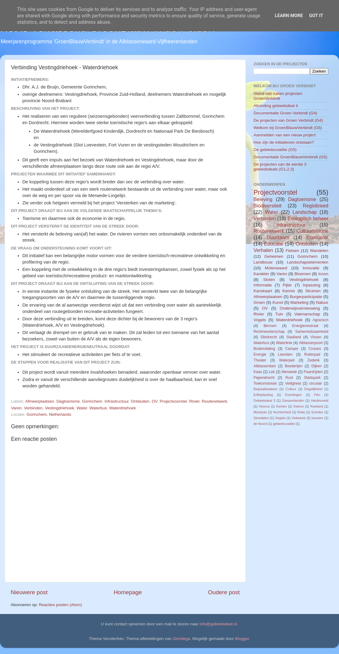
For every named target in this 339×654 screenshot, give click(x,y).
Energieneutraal (305, 326)
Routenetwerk (214, 401)
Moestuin (260, 412)
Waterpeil (287, 360)
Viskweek (298, 418)
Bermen (270, 326)
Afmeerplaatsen (39, 401)
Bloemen (302, 273)
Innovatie (311, 268)
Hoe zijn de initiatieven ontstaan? (283, 142)
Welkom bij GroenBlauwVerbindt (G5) (287, 127)
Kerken (281, 406)
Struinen (313, 291)
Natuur (322, 302)
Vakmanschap (307, 314)
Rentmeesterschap (269, 331)
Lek (272, 372)
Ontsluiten (140, 401)
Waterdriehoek (122, 408)
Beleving (262, 199)
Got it (316, 15)
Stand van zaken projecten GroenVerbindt (277, 96)
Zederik (313, 360)
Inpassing (311, 285)
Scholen (317, 412)
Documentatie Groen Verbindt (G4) (285, 113)
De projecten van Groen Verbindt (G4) (288, 120)
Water (81, 408)
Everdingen (293, 395)
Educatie (273, 243)
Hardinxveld (319, 400)
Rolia (301, 412)
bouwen (317, 418)
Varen (16, 408)
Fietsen (292, 250)
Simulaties (261, 418)
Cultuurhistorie (312, 231)
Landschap (305, 212)
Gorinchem (92, 401)
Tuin (279, 314)
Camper (291, 349)
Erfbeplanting (263, 395)
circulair (315, 383)
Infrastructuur (116, 401)
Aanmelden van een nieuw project (284, 135)
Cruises (314, 349)
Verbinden (33, 408)
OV (154, 401)
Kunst (277, 302)
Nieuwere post (29, 592)
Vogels (259, 320)
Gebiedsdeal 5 (264, 400)
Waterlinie (284, 343)
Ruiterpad (312, 354)
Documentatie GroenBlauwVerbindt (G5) (290, 157)
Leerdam (285, 354)
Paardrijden (313, 372)
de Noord (260, 424)
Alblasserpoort (311, 343)
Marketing (299, 302)
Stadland (293, 337)
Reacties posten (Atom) (60, 604)
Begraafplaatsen (265, 389)
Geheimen (273, 256)
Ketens (298, 406)
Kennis (288, 291)
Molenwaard (276, 268)
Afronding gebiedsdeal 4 (275, 105)
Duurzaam (277, 237)
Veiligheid (293, 383)
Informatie (262, 285)
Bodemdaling (264, 349)
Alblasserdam (264, 366)
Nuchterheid (282, 412)
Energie (259, 354)
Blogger (242, 638)
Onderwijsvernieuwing (299, 308)
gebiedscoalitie (284, 424)
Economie (317, 237)
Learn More (289, 15)
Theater (259, 360)
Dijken (316, 366)
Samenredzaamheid (311, 331)
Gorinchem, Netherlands (49, 414)
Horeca (264, 406)
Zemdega (181, 638)
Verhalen (263, 250)
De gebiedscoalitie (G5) (275, 149)
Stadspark (312, 378)
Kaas (257, 372)
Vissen (315, 337)
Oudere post (224, 592)
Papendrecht (264, 378)
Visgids (280, 418)
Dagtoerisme (68, 401)
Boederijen (293, 366)
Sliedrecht (269, 337)
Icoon (323, 273)
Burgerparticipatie (306, 296)
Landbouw (262, 262)
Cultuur (291, 389)
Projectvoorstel (173, 401)
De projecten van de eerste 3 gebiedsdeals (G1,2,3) (279, 166)
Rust (289, 378)
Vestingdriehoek (59, 408)
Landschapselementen (307, 262)
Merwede (289, 372)
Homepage (128, 592)
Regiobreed (315, 205)
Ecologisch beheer (307, 218)
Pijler (287, 285)
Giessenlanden (293, 400)
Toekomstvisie (265, 383)
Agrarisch (320, 320)
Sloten (269, 279)
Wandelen (319, 250)
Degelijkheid (313, 389)
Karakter (261, 273)
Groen (259, 302)
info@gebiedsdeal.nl (218, 624)
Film (317, 395)
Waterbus (98, 408)
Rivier (194, 401)
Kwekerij (317, 406)
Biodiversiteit (267, 205)
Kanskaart (262, 291)
